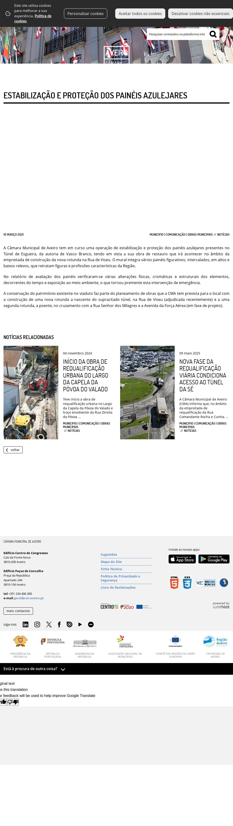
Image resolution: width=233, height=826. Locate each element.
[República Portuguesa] (52, 646)
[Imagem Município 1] (116, 39)
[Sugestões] (126, 554)
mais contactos (18, 611)
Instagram (37, 625)
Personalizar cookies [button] (85, 13)
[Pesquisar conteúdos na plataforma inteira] (213, 34)
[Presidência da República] (20, 646)
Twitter (49, 625)
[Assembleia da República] (84, 648)
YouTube (80, 626)
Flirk (91, 625)
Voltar (15, 449)
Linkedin (25, 625)
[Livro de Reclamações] (126, 587)
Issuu (69, 625)
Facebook (59, 625)
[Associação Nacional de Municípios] (125, 646)
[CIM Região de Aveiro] (215, 646)
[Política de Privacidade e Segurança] (126, 578)
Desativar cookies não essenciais (200, 13)
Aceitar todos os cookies (140, 13)
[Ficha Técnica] (126, 569)
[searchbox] (183, 34)
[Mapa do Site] (126, 562)
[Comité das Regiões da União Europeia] (175, 646)
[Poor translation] (13, 702)
